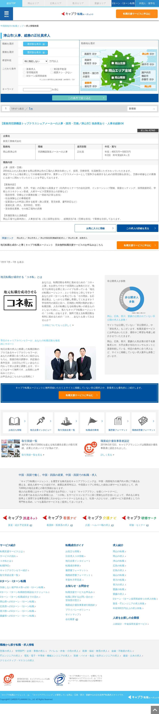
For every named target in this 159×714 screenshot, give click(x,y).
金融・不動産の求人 (121, 651)
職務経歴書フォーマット (78, 575)
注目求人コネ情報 (74, 556)
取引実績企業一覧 (9, 575)
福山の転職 (118, 575)
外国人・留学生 (147, 3)
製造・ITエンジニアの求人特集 (129, 603)
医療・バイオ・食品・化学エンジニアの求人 (96, 655)
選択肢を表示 (34, 44)
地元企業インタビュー (76, 561)
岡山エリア (33, 3)
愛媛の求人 (118, 594)
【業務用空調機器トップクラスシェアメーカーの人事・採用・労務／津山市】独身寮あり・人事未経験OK (62, 123)
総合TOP (11, 3)
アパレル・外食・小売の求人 (64, 651)
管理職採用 (32, 72)
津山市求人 (32, 238)
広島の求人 (118, 570)
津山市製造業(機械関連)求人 (52, 238)
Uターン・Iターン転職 (123, 3)
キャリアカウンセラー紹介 (13, 570)
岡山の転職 (118, 551)
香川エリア (78, 3)
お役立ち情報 (72, 551)
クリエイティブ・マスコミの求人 (17, 660)
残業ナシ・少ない (63, 72)
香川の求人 (118, 584)
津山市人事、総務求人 (77, 238)
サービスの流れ (8, 556)
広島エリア (55, 3)
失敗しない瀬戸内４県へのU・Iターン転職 (21, 587)
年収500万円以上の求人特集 (127, 608)
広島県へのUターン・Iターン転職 (17, 606)
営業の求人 (5, 651)
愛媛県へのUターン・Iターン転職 (17, 615)
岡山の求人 (118, 556)
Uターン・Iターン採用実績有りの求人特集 (134, 598)
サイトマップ (72, 614)
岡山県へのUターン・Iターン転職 (17, 601)
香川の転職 (118, 579)
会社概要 (70, 619)
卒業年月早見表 (73, 579)
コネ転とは (5, 561)
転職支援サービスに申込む (137, 13)
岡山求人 (21, 238)
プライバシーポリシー (76, 609)
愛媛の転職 (118, 589)
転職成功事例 (72, 565)
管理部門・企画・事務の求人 (30, 651)
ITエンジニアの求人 (10, 655)
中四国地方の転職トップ (12, 26)
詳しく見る (106, 454)
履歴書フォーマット (75, 570)
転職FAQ (4, 565)
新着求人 (31, 69)
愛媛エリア (100, 3)
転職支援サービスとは (11, 551)
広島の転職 (118, 565)
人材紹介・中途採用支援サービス (130, 624)
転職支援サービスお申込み (79, 592)
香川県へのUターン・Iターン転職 (17, 611)
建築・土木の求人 (132, 655)
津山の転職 (118, 561)
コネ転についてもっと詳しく (57, 325)
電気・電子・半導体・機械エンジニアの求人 (47, 655)
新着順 (132, 108)
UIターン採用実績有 (36, 76)
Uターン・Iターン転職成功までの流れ (19, 596)
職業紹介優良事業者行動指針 (80, 605)
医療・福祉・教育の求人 (95, 651)
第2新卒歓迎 (60, 69)
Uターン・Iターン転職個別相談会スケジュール (24, 592)
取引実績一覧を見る (32, 454)
